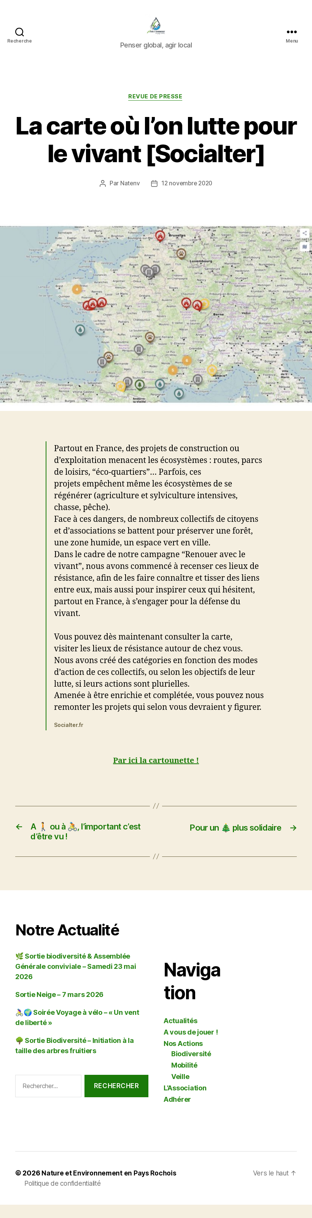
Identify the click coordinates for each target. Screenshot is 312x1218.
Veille (180, 1091)
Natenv (128, 195)
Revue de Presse (156, 108)
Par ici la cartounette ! (156, 772)
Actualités (180, 1035)
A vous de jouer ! (191, 1047)
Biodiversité (191, 1068)
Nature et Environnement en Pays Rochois (109, 1187)
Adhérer (177, 1114)
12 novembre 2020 (187, 195)
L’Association (185, 1102)
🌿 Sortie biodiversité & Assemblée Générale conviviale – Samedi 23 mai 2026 (75, 981)
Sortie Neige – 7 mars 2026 (59, 1009)
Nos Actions (183, 1058)
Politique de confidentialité (65, 1198)
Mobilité (184, 1080)
